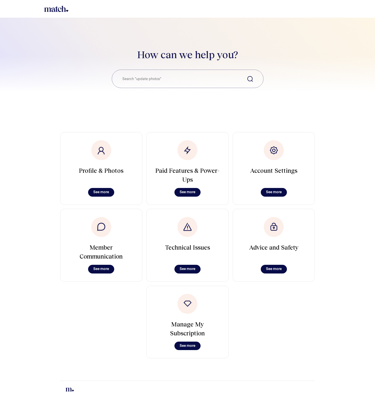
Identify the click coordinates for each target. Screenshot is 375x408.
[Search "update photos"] (187, 79)
